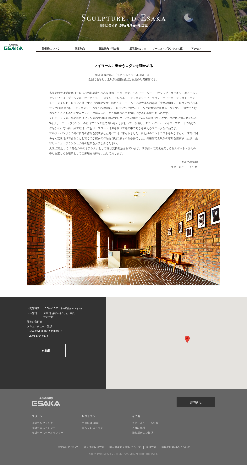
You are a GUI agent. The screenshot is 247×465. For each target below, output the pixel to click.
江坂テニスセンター (44, 427)
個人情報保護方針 (93, 447)
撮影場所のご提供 (142, 432)
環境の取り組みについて (175, 447)
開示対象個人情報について (125, 447)
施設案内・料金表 (109, 48)
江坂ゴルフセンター (44, 423)
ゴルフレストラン (92, 427)
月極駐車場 (138, 427)
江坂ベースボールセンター (47, 432)
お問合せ (196, 402)
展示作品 (80, 48)
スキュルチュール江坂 (145, 423)
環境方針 (151, 447)
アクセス (196, 48)
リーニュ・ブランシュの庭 (167, 48)
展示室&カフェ (137, 48)
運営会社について (68, 447)
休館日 (46, 350)
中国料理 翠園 (90, 423)
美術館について (50, 48)
